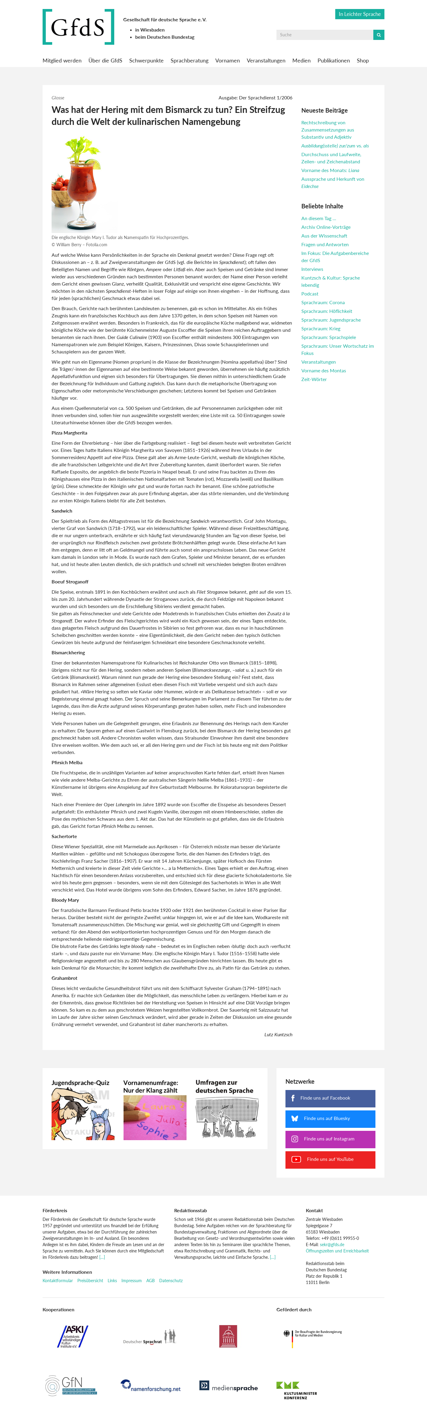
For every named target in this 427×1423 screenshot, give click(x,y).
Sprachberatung (189, 60)
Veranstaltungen (266, 60)
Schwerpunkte (146, 60)
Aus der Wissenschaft (324, 235)
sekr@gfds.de (332, 1244)
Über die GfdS (105, 60)
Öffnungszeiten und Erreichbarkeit (337, 1250)
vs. (335, 145)
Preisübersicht (90, 1280)
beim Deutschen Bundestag (164, 37)
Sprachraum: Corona (323, 302)
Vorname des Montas (323, 370)
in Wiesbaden (150, 29)
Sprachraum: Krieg (320, 328)
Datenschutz (171, 1280)
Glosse (58, 97)
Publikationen (334, 60)
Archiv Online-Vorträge (326, 227)
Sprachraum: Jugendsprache (331, 319)
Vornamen (227, 60)
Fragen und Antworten (325, 244)
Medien (301, 60)
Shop (363, 60)
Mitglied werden (62, 60)
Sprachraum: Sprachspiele (328, 337)
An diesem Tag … (318, 218)
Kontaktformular (58, 1280)
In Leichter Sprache (360, 14)
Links (112, 1280)
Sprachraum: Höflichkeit (326, 311)
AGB (150, 1280)
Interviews (312, 269)
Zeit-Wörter (314, 379)
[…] (102, 1257)
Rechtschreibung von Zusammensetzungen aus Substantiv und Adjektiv (327, 130)
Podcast (309, 293)
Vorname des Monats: (330, 170)
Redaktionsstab (190, 1210)
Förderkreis (55, 1210)
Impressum (131, 1280)
